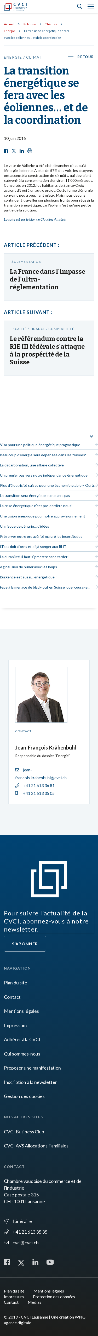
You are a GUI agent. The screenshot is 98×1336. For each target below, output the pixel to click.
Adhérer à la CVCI (22, 1039)
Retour (85, 57)
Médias (34, 1302)
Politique (30, 24)
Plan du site (15, 982)
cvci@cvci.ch (21, 1242)
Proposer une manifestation (32, 1068)
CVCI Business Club (24, 1131)
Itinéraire (18, 1221)
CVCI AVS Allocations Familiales (36, 1145)
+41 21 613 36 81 (35, 785)
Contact (12, 997)
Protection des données (54, 1296)
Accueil (9, 24)
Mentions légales (21, 1011)
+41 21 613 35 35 (25, 1232)
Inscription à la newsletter (30, 1082)
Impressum (15, 1025)
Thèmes (51, 24)
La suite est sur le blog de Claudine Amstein (35, 219)
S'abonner (25, 943)
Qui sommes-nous (22, 1054)
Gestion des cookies (24, 1096)
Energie (9, 31)
